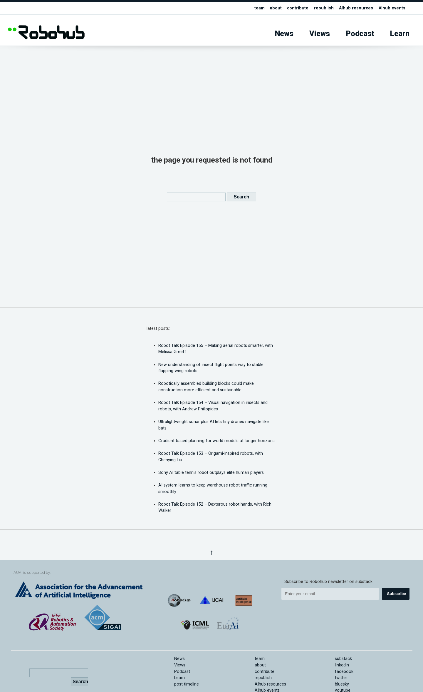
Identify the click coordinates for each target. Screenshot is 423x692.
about (276, 8)
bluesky (342, 684)
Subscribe (396, 593)
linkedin (342, 665)
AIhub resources (356, 8)
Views (319, 33)
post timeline (186, 684)
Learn (399, 33)
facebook (344, 671)
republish (324, 8)
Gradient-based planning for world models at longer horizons (216, 440)
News (284, 33)
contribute (297, 8)
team (259, 8)
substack (343, 658)
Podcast (360, 33)
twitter (341, 677)
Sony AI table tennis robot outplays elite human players (211, 472)
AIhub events (392, 8)
